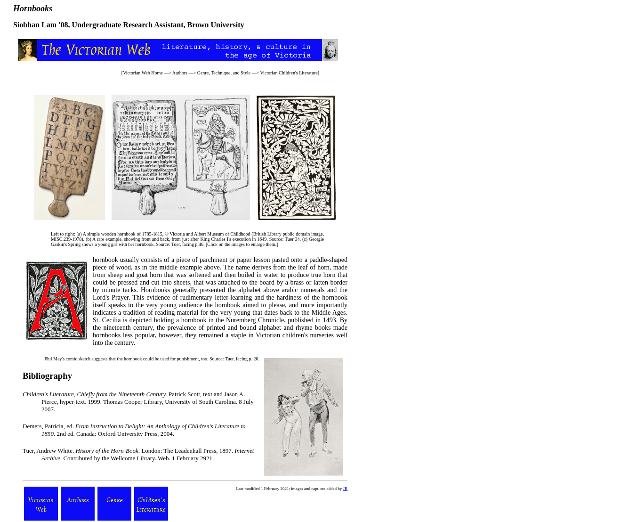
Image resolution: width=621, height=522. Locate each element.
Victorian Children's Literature (288, 72)
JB (345, 488)
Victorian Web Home (143, 72)
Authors (179, 72)
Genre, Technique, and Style (223, 72)
